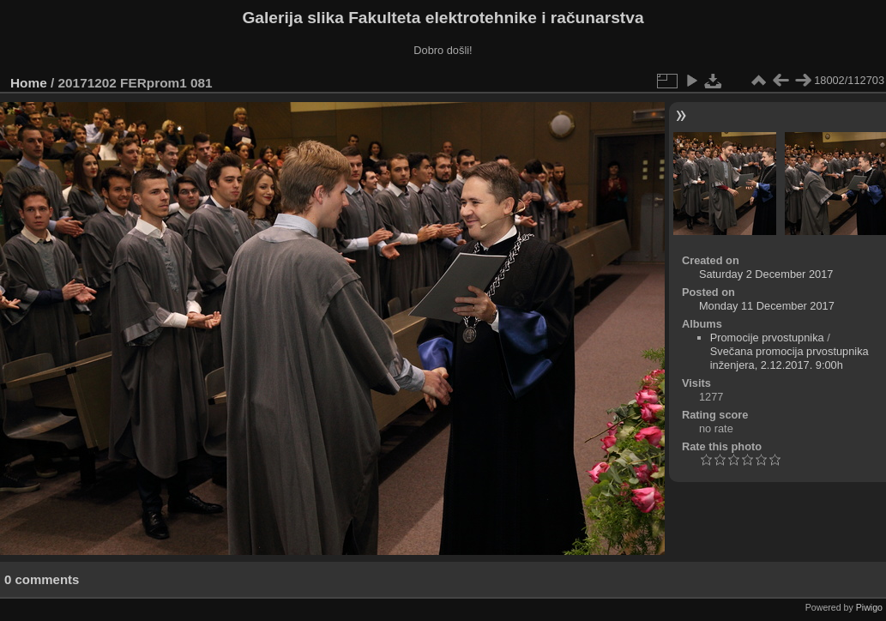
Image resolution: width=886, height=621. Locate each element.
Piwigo (869, 607)
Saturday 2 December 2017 (766, 274)
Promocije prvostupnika (767, 337)
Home (28, 82)
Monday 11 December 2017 (767, 305)
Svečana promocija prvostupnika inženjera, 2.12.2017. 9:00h (789, 358)
